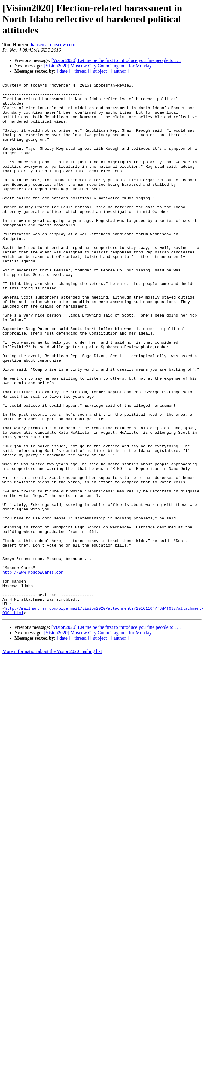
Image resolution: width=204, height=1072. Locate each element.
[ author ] (120, 71)
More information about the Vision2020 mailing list (52, 752)
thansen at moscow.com (52, 44)
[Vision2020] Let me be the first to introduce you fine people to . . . (116, 60)
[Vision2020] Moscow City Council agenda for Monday (98, 65)
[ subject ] (100, 71)
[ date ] (63, 71)
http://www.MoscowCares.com (32, 665)
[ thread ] (80, 71)
